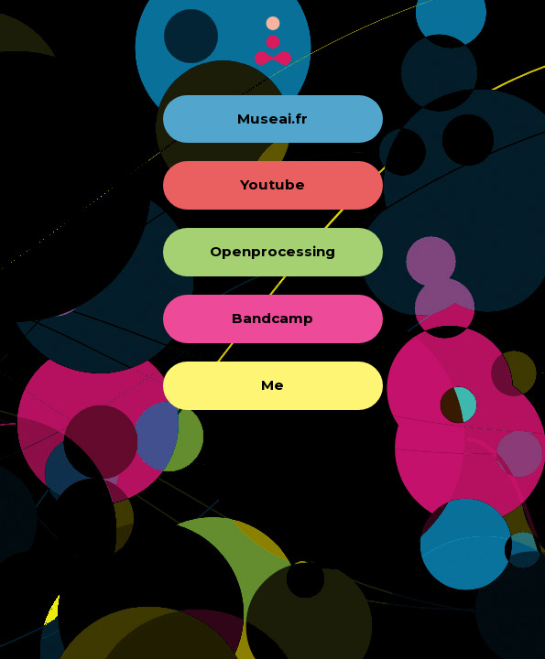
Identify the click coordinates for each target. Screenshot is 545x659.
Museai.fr (272, 118)
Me (272, 385)
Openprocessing (272, 251)
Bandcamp (272, 318)
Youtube (272, 184)
